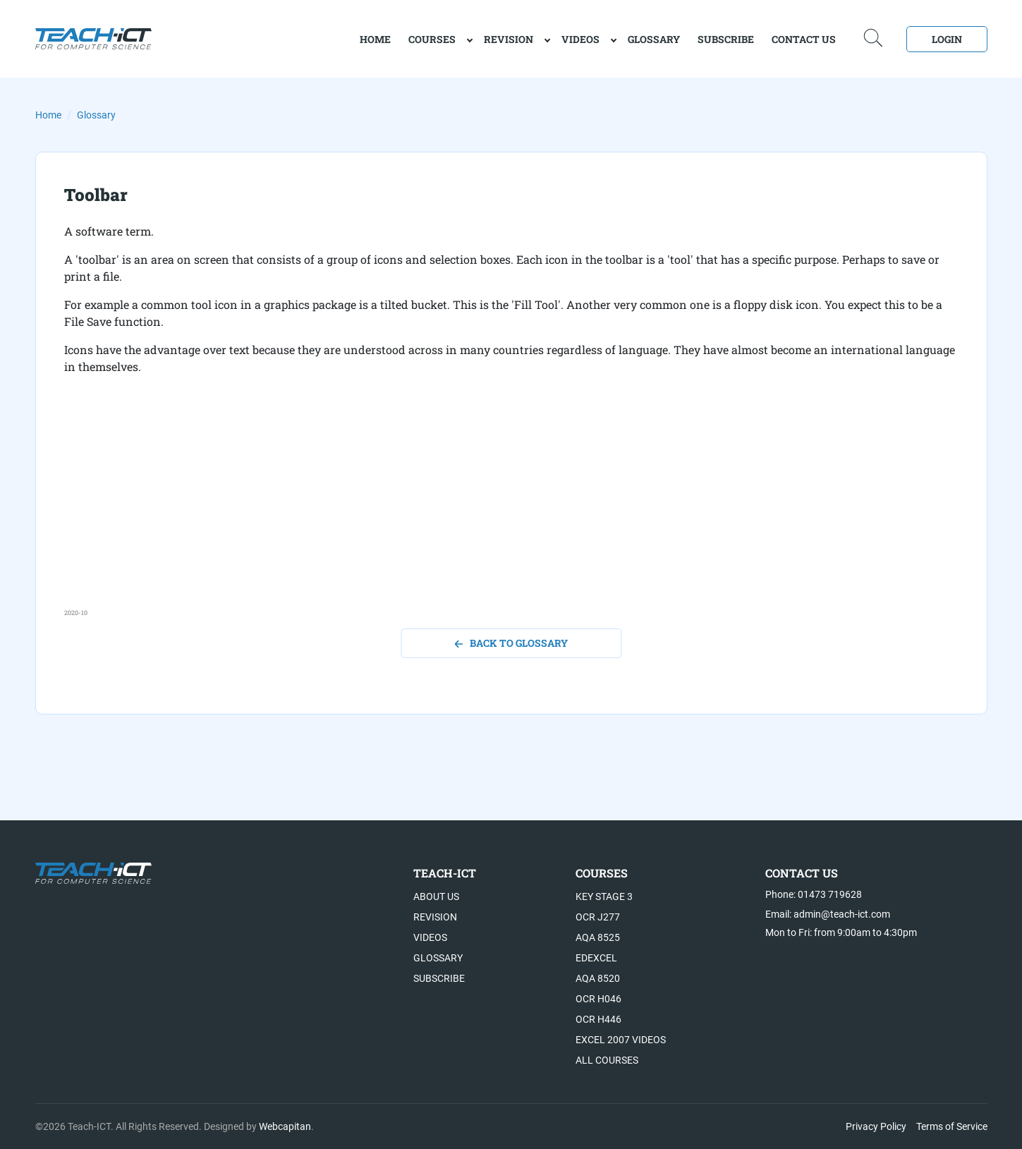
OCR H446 (598, 1019)
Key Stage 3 (604, 896)
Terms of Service (951, 1126)
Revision (508, 39)
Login (947, 39)
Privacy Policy (876, 1126)
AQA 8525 (598, 937)
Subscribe (726, 39)
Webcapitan (285, 1126)
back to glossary (511, 643)
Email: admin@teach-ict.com (827, 914)
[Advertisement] (487, 509)
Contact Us (804, 39)
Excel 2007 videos (621, 1039)
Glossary (654, 39)
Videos (580, 39)
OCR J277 (598, 917)
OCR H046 (598, 998)
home (375, 39)
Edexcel (596, 957)
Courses (432, 39)
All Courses (607, 1060)
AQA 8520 (598, 978)
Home (48, 115)
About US (436, 896)
